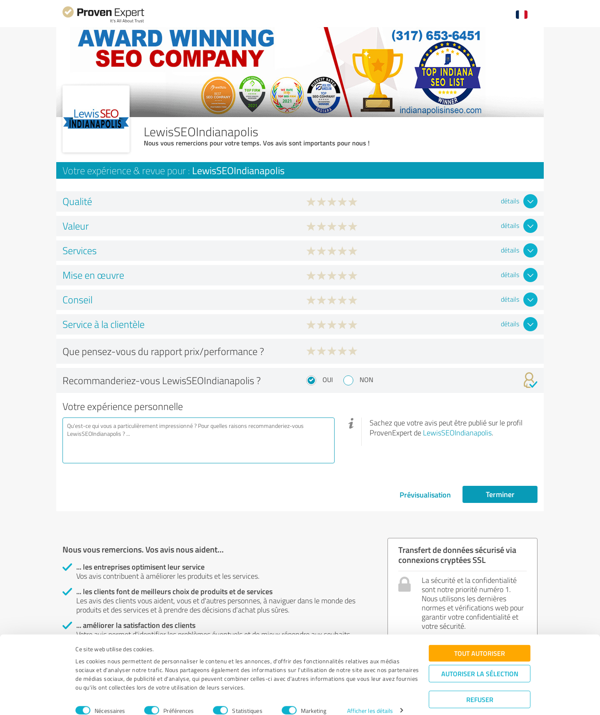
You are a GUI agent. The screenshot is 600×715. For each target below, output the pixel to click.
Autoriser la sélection (479, 662)
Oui (327, 379)
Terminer (500, 494)
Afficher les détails (370, 699)
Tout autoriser (479, 642)
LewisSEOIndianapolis (457, 433)
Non (366, 379)
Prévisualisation (425, 494)
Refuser (479, 688)
